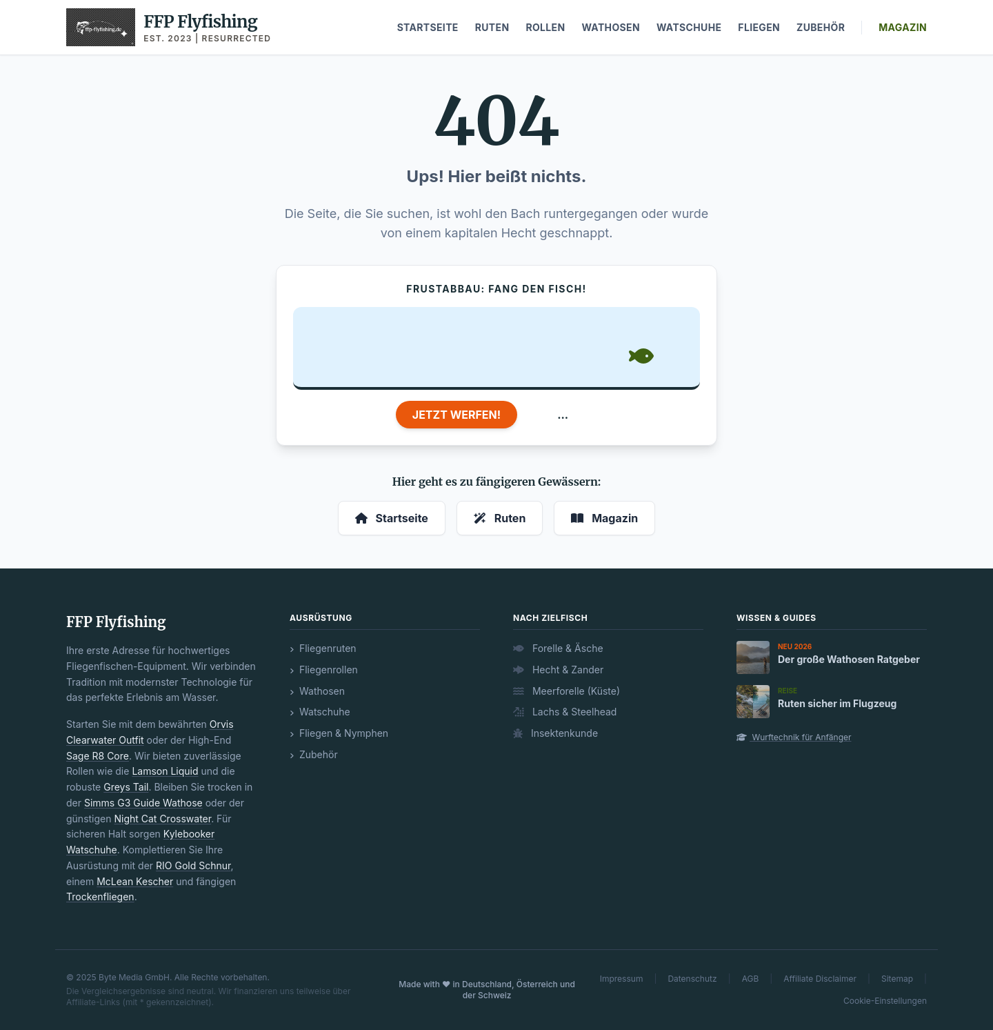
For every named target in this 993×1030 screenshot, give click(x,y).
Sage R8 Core (97, 756)
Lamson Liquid (165, 771)
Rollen (545, 27)
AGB (750, 978)
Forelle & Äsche (558, 648)
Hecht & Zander (558, 669)
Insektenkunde (555, 733)
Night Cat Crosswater (162, 818)
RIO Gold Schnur (193, 865)
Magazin (903, 27)
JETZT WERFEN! (456, 415)
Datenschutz (692, 978)
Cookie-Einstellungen (885, 1001)
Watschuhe (688, 27)
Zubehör (820, 27)
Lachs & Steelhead (564, 711)
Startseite (428, 27)
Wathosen (611, 27)
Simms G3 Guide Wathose (143, 803)
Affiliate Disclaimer (819, 978)
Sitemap (897, 978)
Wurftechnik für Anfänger (794, 737)
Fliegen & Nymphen (339, 733)
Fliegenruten (323, 648)
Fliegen (759, 27)
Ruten (492, 27)
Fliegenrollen (324, 669)
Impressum (621, 978)
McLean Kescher (135, 881)
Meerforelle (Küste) (566, 691)
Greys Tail (125, 787)
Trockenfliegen (100, 896)
